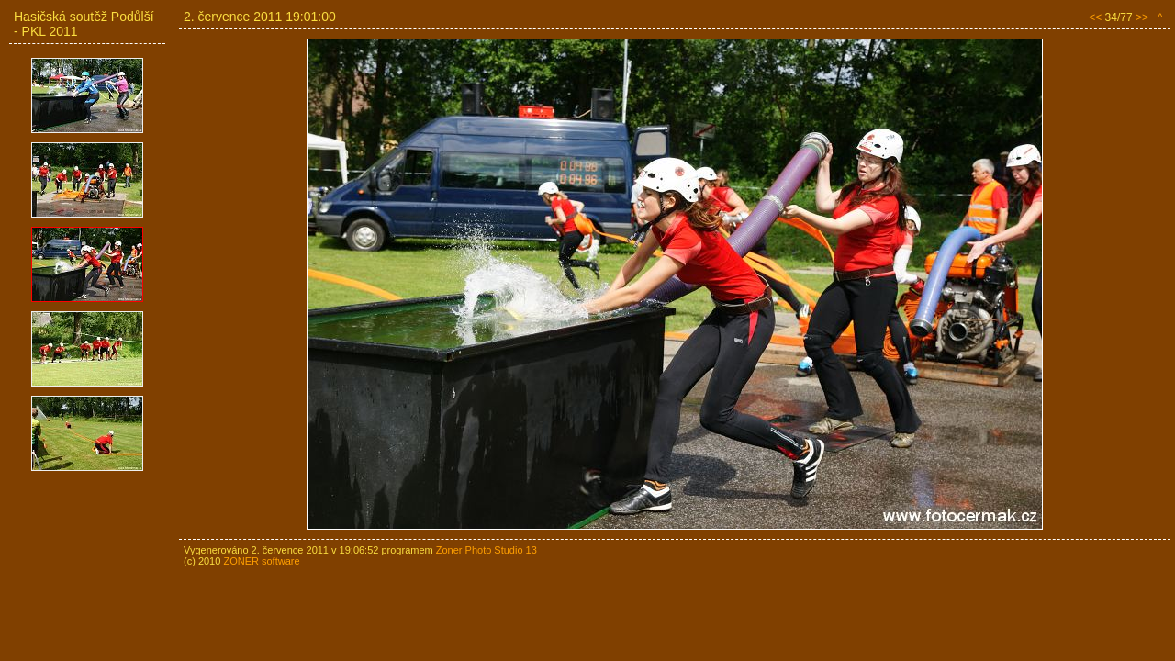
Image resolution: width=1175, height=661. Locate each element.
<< (1095, 17)
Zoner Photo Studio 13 (486, 549)
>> (1142, 17)
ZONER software (261, 560)
